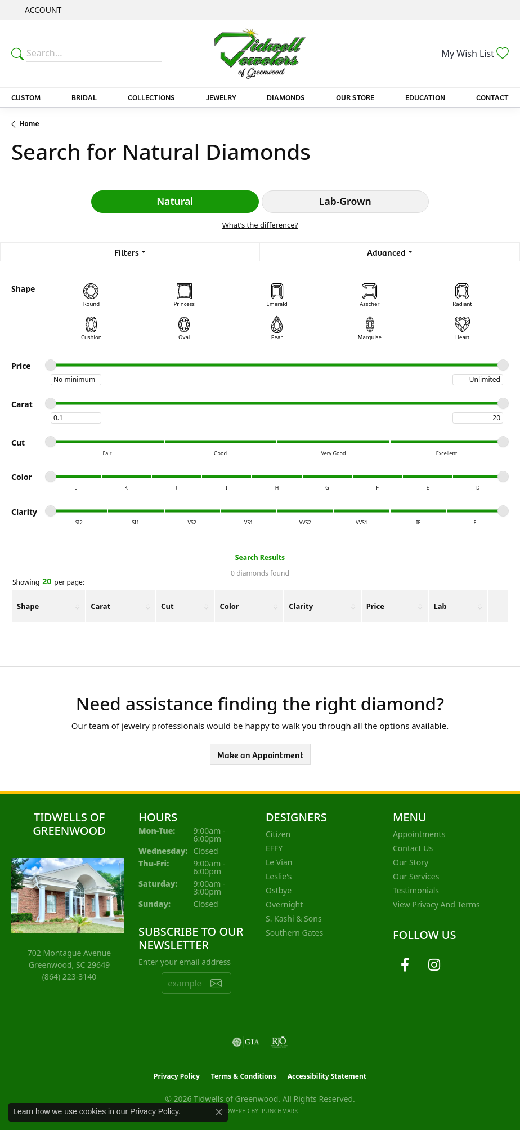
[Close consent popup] (219, 1112)
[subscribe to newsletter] (216, 983)
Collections (151, 97)
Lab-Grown (345, 201)
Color (229, 606)
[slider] (50, 365)
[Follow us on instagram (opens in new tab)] (434, 965)
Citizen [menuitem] (278, 834)
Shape (28, 606)
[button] (42, 10)
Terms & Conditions (243, 1076)
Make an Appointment (260, 754)
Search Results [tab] (260, 557)
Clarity (301, 606)
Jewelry (221, 97)
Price (375, 606)
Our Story (410, 862)
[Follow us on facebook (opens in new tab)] (404, 965)
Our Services (416, 876)
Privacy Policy (177, 1076)
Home (29, 123)
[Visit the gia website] (245, 1042)
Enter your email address (184, 962)
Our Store (355, 97)
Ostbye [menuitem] (279, 890)
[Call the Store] (69, 976)
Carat (100, 606)
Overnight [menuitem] (284, 904)
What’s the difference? (260, 225)
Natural (174, 201)
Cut (167, 606)
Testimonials (416, 890)
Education (425, 97)
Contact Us (413, 848)
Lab (439, 606)
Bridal (84, 97)
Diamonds (286, 97)
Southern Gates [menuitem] (294, 932)
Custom (26, 97)
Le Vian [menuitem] (279, 862)
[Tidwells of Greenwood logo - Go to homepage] (260, 53)
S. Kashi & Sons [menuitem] (294, 918)
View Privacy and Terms (436, 904)
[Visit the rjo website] (279, 1042)
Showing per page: (48, 582)
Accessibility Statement (327, 1076)
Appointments (419, 834)
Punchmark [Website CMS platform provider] (280, 1111)
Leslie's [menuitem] (279, 876)
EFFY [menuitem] (274, 848)
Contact (492, 97)
